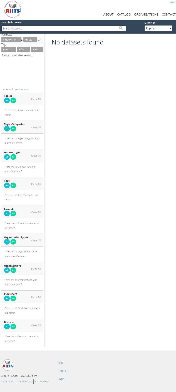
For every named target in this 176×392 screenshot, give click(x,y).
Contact (63, 371)
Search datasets (11, 22)
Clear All (36, 99)
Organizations (146, 14)
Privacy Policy (42, 381)
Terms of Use (8, 381)
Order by (150, 22)
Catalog (124, 14)
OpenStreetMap (21, 89)
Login (61, 379)
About (108, 14)
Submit (121, 28)
